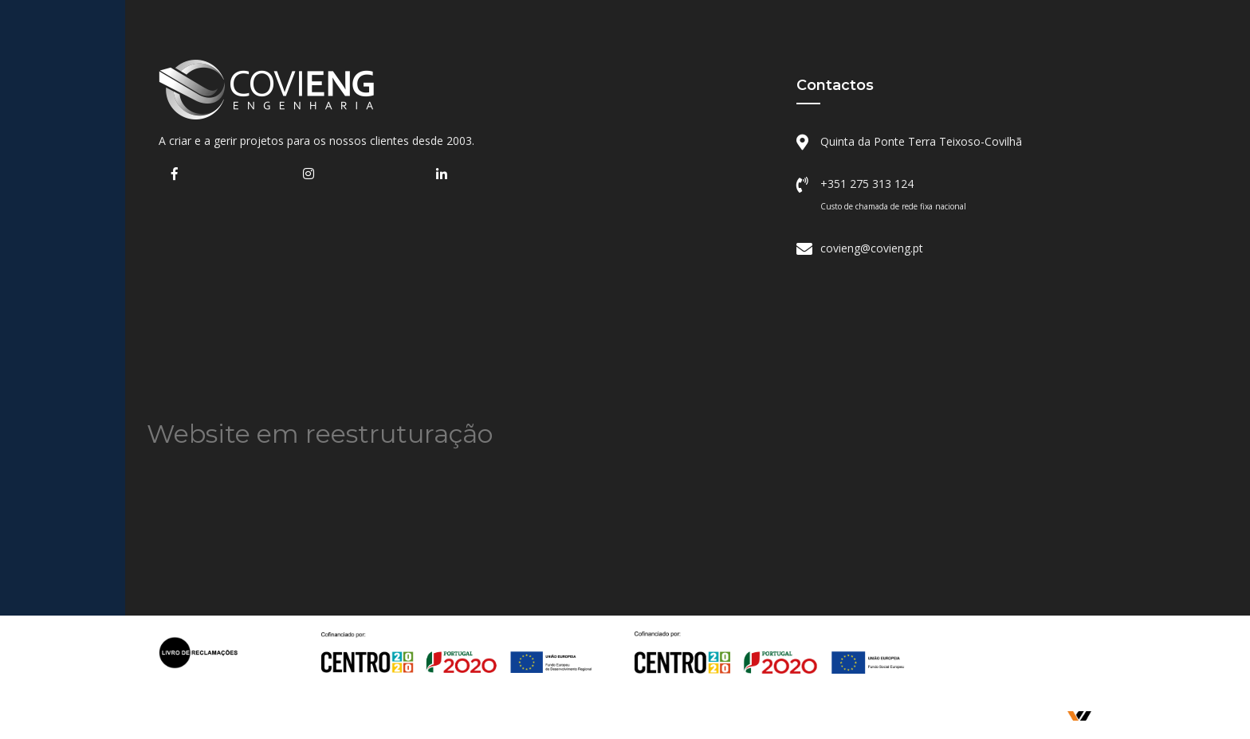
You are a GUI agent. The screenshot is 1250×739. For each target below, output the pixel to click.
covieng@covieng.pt (871, 248)
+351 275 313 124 (867, 183)
